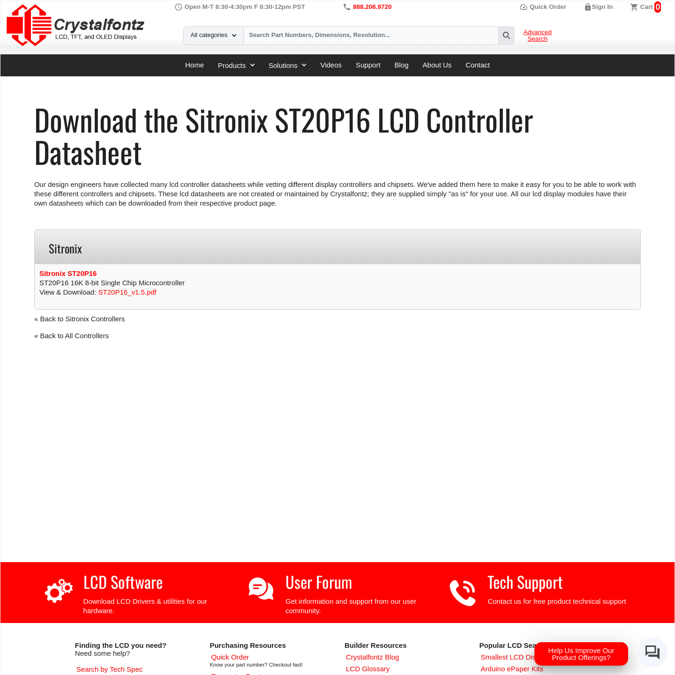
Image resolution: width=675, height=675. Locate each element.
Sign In (602, 6)
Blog (402, 64)
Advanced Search (538, 35)
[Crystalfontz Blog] (372, 657)
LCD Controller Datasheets (135, 80)
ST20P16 (231, 80)
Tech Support (525, 581)
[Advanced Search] (109, 669)
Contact (477, 64)
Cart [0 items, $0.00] (646, 6)
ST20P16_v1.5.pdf (127, 292)
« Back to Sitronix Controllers (79, 319)
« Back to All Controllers (71, 336)
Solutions (287, 65)
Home (194, 64)
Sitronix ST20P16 (68, 273)
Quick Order (542, 6)
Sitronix (197, 80)
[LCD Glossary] (368, 669)
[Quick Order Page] (230, 657)
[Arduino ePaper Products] (512, 669)
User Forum (318, 581)
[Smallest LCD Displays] (517, 657)
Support (368, 64)
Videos (331, 64)
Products (236, 65)
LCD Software (123, 581)
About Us (437, 64)
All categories (213, 34)
